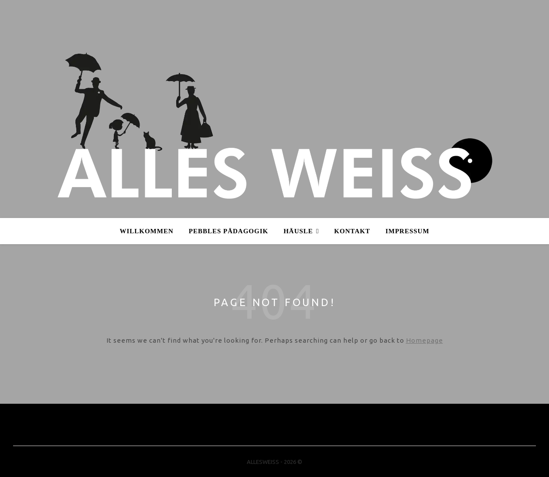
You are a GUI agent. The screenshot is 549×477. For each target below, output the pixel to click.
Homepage (424, 340)
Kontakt (352, 231)
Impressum (407, 231)
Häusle (298, 231)
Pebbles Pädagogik (228, 231)
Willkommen (146, 231)
